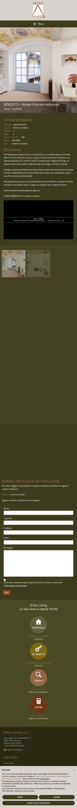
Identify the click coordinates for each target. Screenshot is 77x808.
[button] (74, 770)
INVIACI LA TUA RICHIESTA (38, 692)
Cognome (8, 518)
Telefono (8, 528)
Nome (7, 508)
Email (7, 538)
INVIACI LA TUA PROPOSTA (38, 719)
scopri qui (38, 639)
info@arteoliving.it (16, 746)
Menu (38, 23)
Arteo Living (8, 763)
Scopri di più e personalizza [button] (38, 803)
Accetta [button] (57, 797)
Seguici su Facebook (15, 750)
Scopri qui (38, 666)
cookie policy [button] (44, 779)
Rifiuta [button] (20, 797)
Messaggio (8, 548)
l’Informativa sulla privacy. (15, 585)
